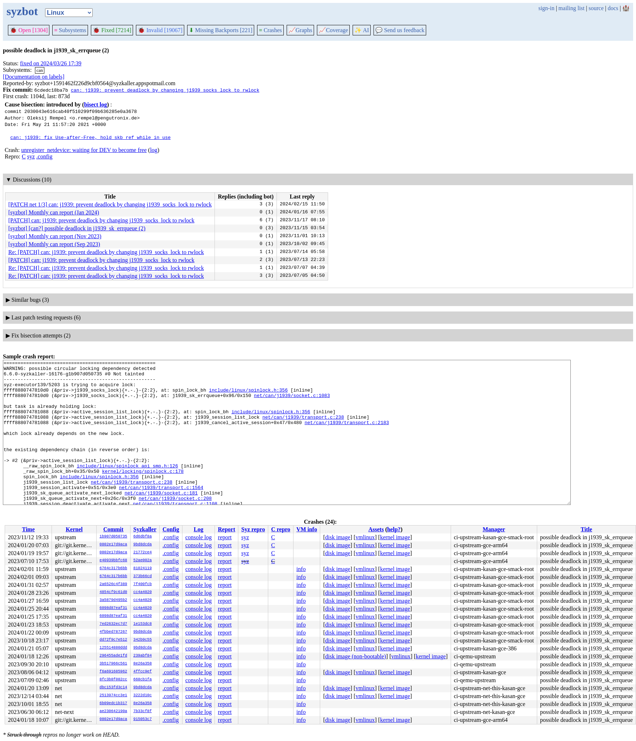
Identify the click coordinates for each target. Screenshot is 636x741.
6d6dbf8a (142, 536)
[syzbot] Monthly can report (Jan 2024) (53, 212)
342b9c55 (142, 639)
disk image (337, 537)
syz (31, 156)
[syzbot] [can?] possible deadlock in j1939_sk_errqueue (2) (76, 228)
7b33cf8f (142, 711)
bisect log (95, 104)
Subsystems (70, 30)
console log (198, 537)
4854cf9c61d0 (113, 592)
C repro (280, 529)
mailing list (571, 8)
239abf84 (142, 655)
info (301, 569)
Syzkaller (144, 529)
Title (586, 529)
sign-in (546, 8)
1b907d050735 (113, 536)
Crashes (270, 30)
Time (28, 529)
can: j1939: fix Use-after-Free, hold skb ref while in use (90, 137)
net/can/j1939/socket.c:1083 (292, 403)
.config (44, 156)
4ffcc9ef (142, 671)
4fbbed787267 (113, 632)
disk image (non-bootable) (355, 656)
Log (198, 529)
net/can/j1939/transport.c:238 (303, 429)
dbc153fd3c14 (113, 687)
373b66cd (142, 576)
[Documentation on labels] (34, 77)
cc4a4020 (142, 592)
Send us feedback (399, 30)
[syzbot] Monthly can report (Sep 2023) (54, 244)
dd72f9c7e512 (113, 639)
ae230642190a (113, 711)
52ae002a (142, 560)
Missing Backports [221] (220, 30)
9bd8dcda (142, 544)
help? (394, 529)
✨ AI (361, 30)
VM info (306, 529)
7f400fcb (142, 584)
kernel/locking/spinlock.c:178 (143, 494)
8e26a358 (142, 663)
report (224, 537)
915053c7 (142, 719)
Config (171, 529)
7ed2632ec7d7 (113, 624)
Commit (113, 529)
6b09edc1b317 (113, 703)
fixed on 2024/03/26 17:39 (50, 63)
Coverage (333, 30)
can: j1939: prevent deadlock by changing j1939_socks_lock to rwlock (165, 90)
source (596, 8)
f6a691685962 (113, 671)
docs (613, 8)
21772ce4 (142, 552)
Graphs (300, 30)
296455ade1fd (113, 655)
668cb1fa (142, 679)
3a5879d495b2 (113, 600)
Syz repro (253, 529)
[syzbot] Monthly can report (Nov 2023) (54, 236)
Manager (494, 529)
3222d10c (142, 695)
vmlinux (365, 537)
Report (226, 529)
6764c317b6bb (113, 568)
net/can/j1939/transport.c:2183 (347, 435)
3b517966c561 (113, 663)
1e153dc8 (142, 624)
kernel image (395, 537)
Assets (376, 529)
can (39, 70)
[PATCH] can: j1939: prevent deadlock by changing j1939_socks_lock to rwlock (101, 220)
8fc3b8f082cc (113, 679)
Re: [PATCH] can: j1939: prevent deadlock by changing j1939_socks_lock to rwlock (106, 252)
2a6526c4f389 (113, 584)
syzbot (22, 11)
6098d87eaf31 (113, 608)
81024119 (142, 568)
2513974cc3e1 (113, 695)
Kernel (74, 529)
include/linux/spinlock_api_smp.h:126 (127, 487)
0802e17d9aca (113, 544)
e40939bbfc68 (113, 560)
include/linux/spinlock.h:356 (248, 396)
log (153, 150)
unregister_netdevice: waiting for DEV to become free (84, 150)
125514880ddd (113, 647)
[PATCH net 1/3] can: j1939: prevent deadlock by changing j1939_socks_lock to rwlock (110, 204)
